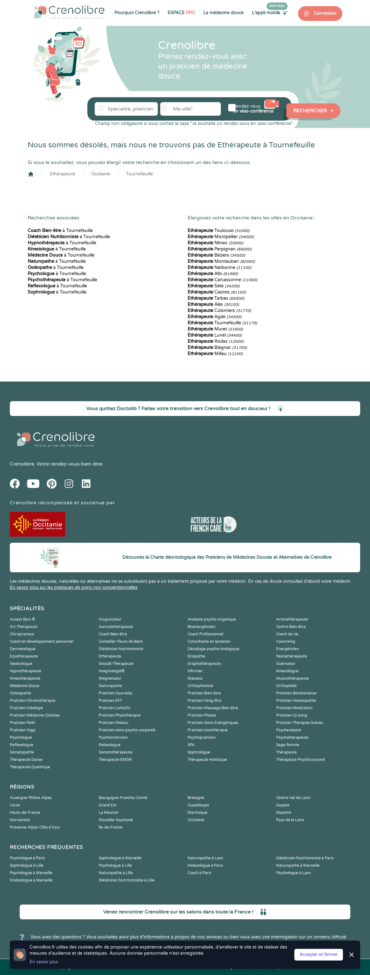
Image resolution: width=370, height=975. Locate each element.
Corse (15, 805)
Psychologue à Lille (115, 865)
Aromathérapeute (292, 619)
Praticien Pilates (202, 715)
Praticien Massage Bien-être (213, 708)
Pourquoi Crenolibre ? (136, 12)
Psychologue (21, 737)
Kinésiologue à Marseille (31, 880)
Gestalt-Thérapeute (116, 663)
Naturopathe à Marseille (298, 865)
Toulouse (218, 230)
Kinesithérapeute (25, 678)
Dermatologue (22, 649)
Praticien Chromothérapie (32, 700)
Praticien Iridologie (26, 708)
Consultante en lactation (209, 641)
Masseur (195, 678)
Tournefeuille (139, 174)
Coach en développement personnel (41, 641)
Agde (214, 316)
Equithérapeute (24, 656)
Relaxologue (110, 745)
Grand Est (108, 805)
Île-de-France (110, 827)
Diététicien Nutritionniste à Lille (126, 880)
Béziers (216, 255)
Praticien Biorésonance (296, 693)
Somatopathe (22, 752)
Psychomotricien (113, 737)
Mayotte (283, 812)
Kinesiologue (287, 671)
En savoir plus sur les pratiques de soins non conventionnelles (73, 587)
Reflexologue (21, 745)
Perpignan (220, 249)
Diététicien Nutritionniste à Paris (305, 858)
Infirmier (195, 671)
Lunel (215, 335)
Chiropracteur (22, 634)
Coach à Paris (199, 873)
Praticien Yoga (22, 730)
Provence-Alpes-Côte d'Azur (35, 827)
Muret (215, 329)
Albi (213, 273)
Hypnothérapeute (25, 671)
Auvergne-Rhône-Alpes (31, 798)
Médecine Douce (24, 686)
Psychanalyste (288, 730)
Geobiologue (21, 663)
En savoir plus (44, 962)
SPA (191, 745)
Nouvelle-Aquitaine (116, 820)
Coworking (285, 641)
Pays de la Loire (290, 820)
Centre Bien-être (291, 627)
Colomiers (219, 310)
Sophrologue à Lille (26, 865)
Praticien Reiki (22, 723)
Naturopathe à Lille (116, 873)
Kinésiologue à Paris (205, 865)
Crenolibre (22, 464)
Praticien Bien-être (204, 693)
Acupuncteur (110, 619)
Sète (214, 286)
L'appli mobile (270, 12)
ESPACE (181, 12)
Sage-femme (287, 745)
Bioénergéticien (201, 627)
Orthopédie (286, 686)
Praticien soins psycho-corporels (127, 730)
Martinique (197, 812)
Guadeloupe (198, 805)
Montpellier (221, 236)
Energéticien (287, 649)
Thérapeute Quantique (30, 767)
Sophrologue (199, 752)
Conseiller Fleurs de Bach (121, 641)
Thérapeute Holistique (207, 759)
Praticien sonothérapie (208, 730)
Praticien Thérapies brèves (299, 723)
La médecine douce (223, 12)
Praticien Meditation (294, 708)
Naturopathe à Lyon (205, 858)
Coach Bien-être (113, 634)
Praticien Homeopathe (296, 700)
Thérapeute (286, 752)
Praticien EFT (110, 700)
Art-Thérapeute (24, 627)
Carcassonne (222, 279)
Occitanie (100, 174)
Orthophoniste (200, 686)
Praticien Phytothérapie (120, 715)
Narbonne (219, 267)
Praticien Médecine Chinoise (35, 715)
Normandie (20, 820)
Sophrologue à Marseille (120, 858)
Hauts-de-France (25, 812)
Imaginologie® (112, 671)
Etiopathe (196, 656)
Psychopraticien (202, 737)
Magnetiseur (110, 678)
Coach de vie (287, 634)
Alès (213, 304)
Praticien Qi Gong (291, 715)
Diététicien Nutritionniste (121, 649)
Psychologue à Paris (27, 858)
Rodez (216, 341)
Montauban (221, 261)
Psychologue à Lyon (293, 873)
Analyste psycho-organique (212, 619)
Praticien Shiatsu (113, 723)
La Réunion (108, 812)
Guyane (282, 805)
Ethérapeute (62, 174)
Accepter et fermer (319, 954)
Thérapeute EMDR (115, 759)
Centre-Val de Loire (293, 798)
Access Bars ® (22, 619)
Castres (217, 292)
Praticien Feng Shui (204, 700)
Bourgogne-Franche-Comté (123, 798)
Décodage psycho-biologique (213, 649)
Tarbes (216, 298)
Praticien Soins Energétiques (213, 723)
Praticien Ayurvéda (115, 693)
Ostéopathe (20, 693)
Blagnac (217, 347)
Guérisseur (285, 663)
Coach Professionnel (205, 634)
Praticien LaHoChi (114, 708)
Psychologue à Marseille (31, 873)
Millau (215, 353)
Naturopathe (110, 686)
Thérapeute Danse (26, 759)
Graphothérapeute (204, 663)
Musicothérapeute (292, 678)
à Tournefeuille (60, 230)
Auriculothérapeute (116, 627)
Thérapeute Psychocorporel (300, 759)
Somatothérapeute (115, 752)
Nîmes (215, 243)
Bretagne (196, 798)
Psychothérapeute (292, 737)
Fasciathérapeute (291, 656)
